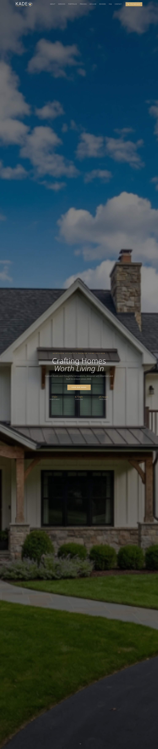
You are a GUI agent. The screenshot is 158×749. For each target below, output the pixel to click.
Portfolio (72, 4)
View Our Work (79, 387)
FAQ (110, 4)
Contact (118, 4)
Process (83, 4)
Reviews (102, 4)
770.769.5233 (134, 4)
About (52, 4)
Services (61, 4)
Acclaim (93, 4)
